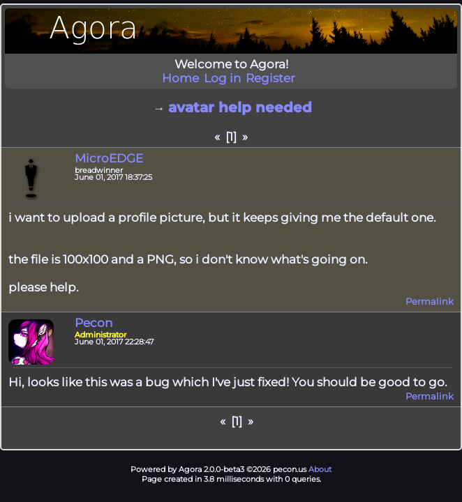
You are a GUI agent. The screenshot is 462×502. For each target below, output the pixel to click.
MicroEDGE (109, 158)
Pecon (93, 323)
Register (270, 78)
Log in (222, 78)
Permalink (429, 301)
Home (180, 78)
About (319, 469)
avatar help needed (240, 107)
